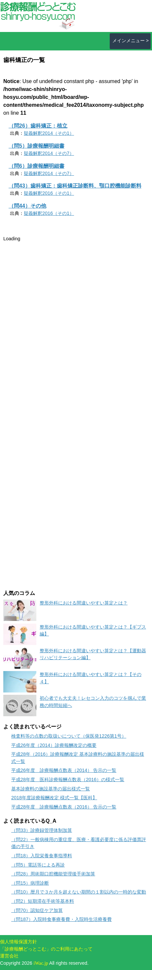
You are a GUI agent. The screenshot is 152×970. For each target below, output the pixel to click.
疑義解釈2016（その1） (49, 193)
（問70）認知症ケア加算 (37, 910)
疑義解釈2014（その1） (49, 133)
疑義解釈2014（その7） (49, 153)
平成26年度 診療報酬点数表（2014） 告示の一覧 (63, 770)
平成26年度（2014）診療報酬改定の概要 (53, 745)
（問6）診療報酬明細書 (36, 166)
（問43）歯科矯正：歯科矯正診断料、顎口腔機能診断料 (75, 186)
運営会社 (9, 955)
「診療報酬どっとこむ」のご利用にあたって (46, 949)
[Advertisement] (52, 284)
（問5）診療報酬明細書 (36, 146)
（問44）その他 (27, 206)
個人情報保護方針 (18, 941)
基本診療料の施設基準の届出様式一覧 (50, 788)
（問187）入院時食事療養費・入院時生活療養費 (61, 919)
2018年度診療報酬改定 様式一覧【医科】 (54, 797)
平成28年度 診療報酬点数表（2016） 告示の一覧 (63, 806)
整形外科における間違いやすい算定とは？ (84, 602)
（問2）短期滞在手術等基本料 (42, 901)
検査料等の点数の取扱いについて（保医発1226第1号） (68, 736)
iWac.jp (41, 963)
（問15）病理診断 (30, 883)
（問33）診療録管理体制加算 (41, 830)
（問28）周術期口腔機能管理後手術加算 (53, 873)
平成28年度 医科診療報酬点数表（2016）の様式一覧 (67, 779)
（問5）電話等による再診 (38, 864)
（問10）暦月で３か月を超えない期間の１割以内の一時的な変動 (78, 892)
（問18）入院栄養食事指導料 (41, 855)
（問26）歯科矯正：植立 (38, 126)
